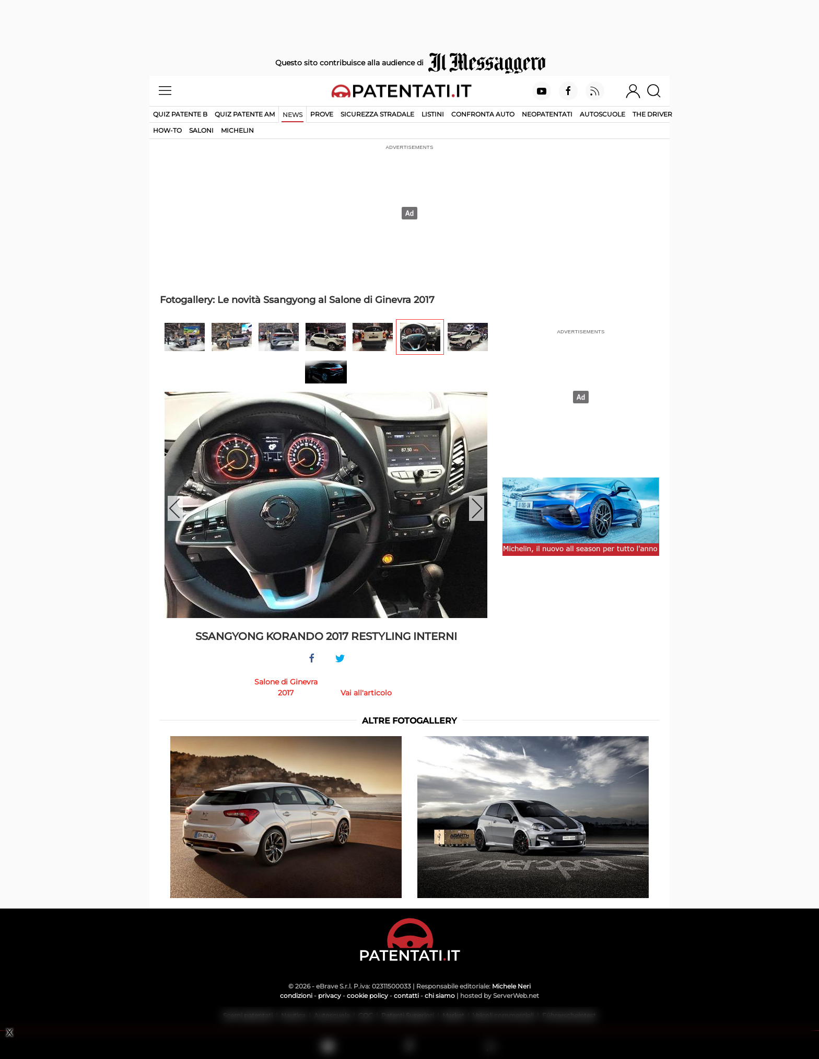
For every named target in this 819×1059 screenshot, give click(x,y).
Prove (321, 114)
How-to (167, 130)
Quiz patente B (180, 114)
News (292, 115)
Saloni (201, 130)
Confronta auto (482, 114)
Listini (433, 114)
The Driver (652, 114)
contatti (406, 995)
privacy (329, 995)
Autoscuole (602, 114)
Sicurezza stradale (377, 114)
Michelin (237, 130)
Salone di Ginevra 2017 (286, 687)
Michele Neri (511, 986)
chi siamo (440, 995)
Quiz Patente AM (245, 114)
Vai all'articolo (366, 692)
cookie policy (367, 995)
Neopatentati (547, 114)
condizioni (296, 995)
